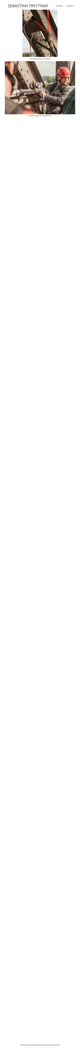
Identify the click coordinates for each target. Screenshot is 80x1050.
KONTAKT (70, 6)
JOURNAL (59, 6)
